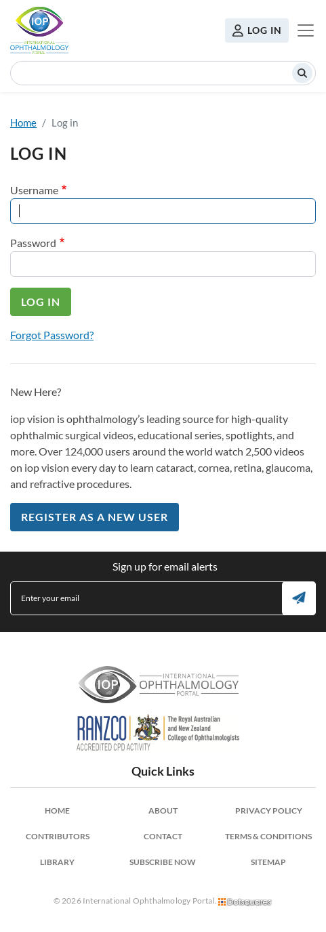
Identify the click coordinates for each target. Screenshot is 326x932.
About (163, 810)
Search (302, 73)
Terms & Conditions (268, 836)
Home (23, 122)
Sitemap (268, 862)
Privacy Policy (268, 810)
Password (33, 242)
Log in (264, 30)
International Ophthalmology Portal (39, 30)
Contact (163, 836)
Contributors (57, 836)
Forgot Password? (52, 334)
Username (34, 189)
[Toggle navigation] (306, 30)
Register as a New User (94, 516)
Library (57, 862)
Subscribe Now (162, 862)
